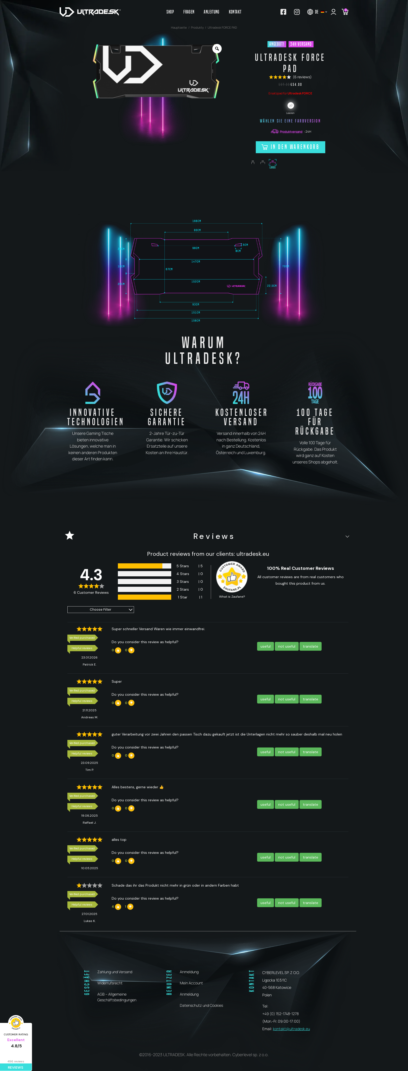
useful (265, 646)
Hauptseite (179, 27)
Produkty (197, 27)
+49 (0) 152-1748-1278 (280, 1013)
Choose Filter (100, 609)
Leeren (290, 113)
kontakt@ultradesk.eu (291, 1028)
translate (310, 646)
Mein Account (191, 982)
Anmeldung (189, 971)
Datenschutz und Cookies (201, 1005)
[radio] (291, 105)
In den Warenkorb (295, 146)
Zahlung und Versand (114, 971)
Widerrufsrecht (110, 982)
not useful (286, 646)
